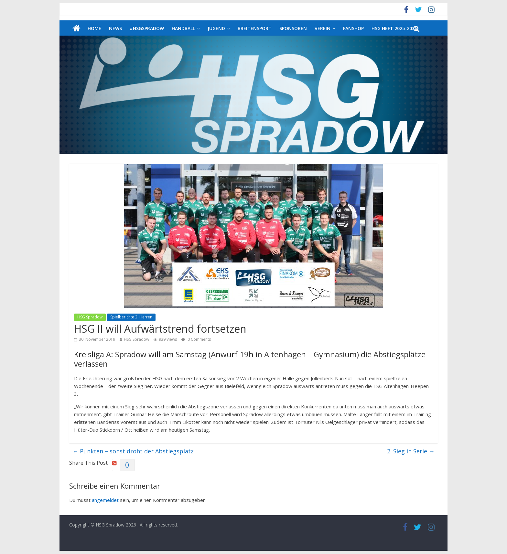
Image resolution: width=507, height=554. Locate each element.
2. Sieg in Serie (411, 451)
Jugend (216, 28)
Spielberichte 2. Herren (131, 317)
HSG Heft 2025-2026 (394, 28)
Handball (183, 28)
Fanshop (353, 28)
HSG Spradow (89, 317)
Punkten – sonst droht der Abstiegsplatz (133, 451)
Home (94, 28)
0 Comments (196, 339)
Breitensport (255, 28)
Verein (322, 28)
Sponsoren (293, 28)
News (115, 28)
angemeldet (105, 500)
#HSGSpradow (147, 28)
